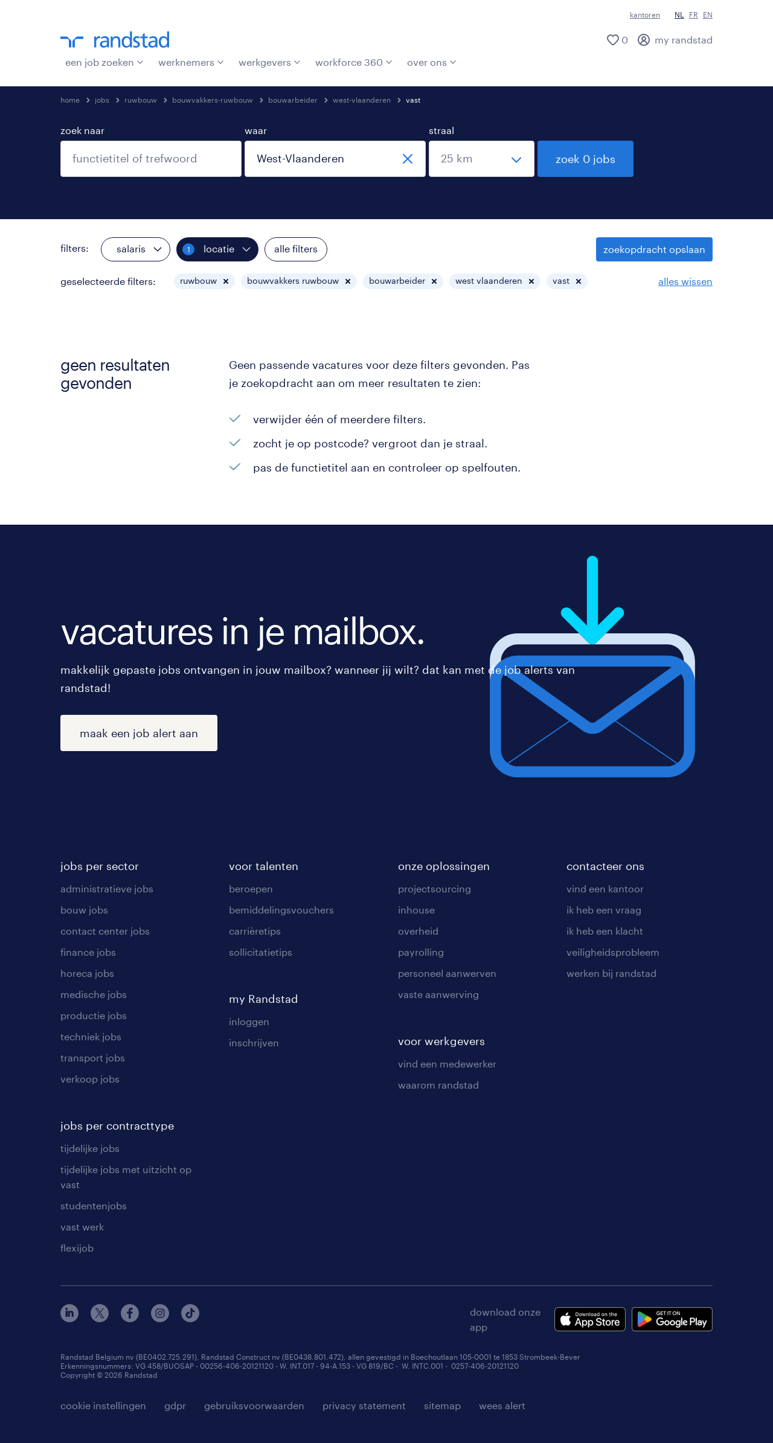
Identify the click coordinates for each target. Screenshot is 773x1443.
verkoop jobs (90, 1078)
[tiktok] (190, 1318)
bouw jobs (84, 909)
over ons (432, 62)
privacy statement (364, 1405)
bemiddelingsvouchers (281, 909)
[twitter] (100, 1318)
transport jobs (92, 1057)
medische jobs (93, 994)
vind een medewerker (447, 1063)
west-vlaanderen (362, 99)
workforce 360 (354, 62)
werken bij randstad (611, 973)
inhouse (416, 909)
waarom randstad (438, 1084)
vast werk (82, 1226)
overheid (418, 930)
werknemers (191, 62)
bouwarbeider (293, 99)
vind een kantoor (605, 888)
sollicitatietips (260, 952)
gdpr (175, 1405)
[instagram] (160, 1318)
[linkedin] (69, 1318)
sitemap (442, 1405)
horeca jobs (87, 973)
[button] (226, 281)
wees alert (502, 1405)
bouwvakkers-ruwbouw (212, 99)
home (70, 99)
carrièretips (255, 930)
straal (441, 130)
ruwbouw (140, 99)
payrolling (421, 952)
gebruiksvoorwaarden (254, 1405)
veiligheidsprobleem (612, 952)
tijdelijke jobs (90, 1148)
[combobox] (151, 159)
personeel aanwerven (447, 973)
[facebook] (130, 1318)
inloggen (249, 1021)
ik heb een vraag (603, 909)
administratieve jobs (106, 888)
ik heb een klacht (604, 930)
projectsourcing (434, 888)
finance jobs (88, 952)
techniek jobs (90, 1036)
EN (708, 14)
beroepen (251, 888)
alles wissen (685, 281)
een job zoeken (104, 62)
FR (693, 14)
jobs (102, 99)
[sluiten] (408, 159)
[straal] (481, 159)
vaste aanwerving (438, 994)
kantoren (645, 14)
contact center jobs (105, 930)
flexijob (77, 1247)
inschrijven (254, 1042)
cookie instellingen (103, 1405)
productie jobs (93, 1015)
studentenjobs (93, 1205)
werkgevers (270, 62)
